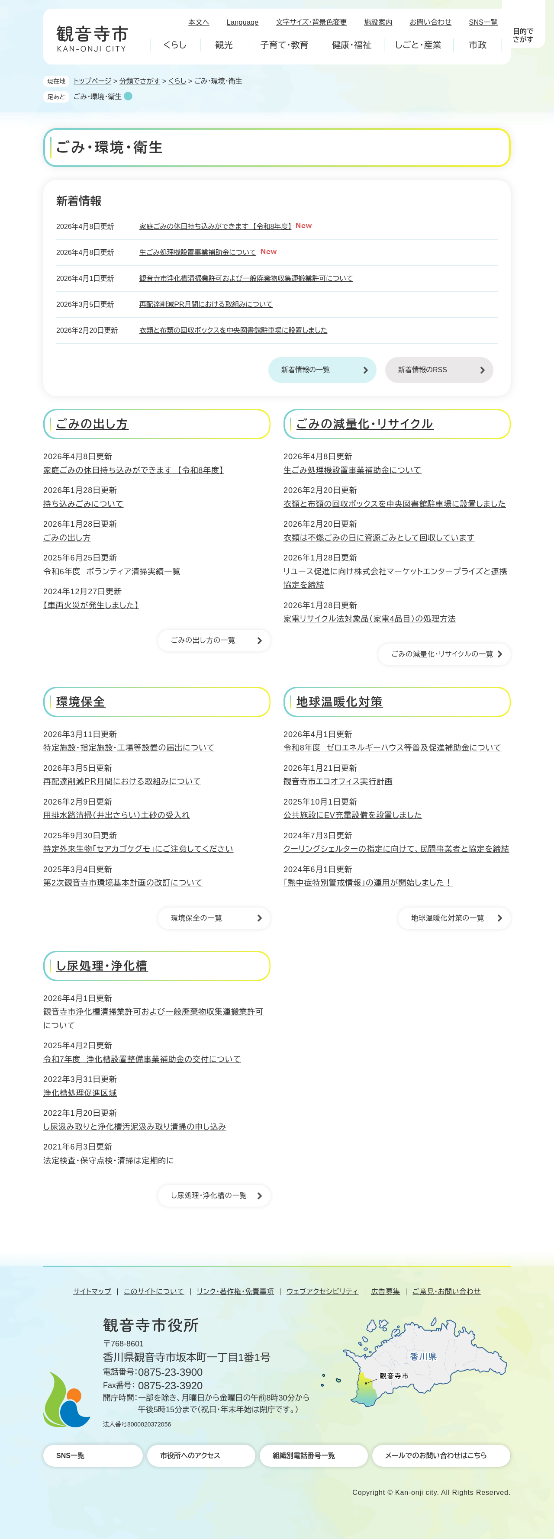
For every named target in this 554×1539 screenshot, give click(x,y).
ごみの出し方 (92, 424)
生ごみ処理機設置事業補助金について (197, 252)
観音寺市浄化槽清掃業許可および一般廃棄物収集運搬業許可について (246, 278)
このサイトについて (154, 1291)
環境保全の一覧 (196, 918)
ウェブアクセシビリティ (322, 1291)
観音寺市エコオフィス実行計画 (338, 781)
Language (243, 22)
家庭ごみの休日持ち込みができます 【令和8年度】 (215, 226)
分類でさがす (140, 81)
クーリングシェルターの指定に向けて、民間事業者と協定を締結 (396, 849)
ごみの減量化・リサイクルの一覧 (442, 654)
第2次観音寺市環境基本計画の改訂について (123, 883)
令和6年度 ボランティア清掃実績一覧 (111, 571)
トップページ (92, 81)
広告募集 (385, 1291)
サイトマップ (92, 1291)
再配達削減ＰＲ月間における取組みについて (206, 304)
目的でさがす (523, 35)
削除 (128, 96)
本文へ (198, 22)
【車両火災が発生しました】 (91, 605)
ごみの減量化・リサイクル (365, 424)
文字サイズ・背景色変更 (311, 22)
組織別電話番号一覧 (304, 1455)
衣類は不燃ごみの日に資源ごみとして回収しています (379, 538)
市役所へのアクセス (190, 1455)
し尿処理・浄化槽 (102, 965)
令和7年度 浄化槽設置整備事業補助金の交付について (142, 1059)
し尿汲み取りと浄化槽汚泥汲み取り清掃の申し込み (134, 1127)
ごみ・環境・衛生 (98, 96)
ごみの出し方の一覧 (203, 640)
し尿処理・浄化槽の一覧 (209, 1195)
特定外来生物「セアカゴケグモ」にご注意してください (138, 849)
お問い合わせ (431, 22)
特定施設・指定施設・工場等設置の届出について (129, 748)
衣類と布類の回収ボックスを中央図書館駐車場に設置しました (233, 330)
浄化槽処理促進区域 (80, 1093)
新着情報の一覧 (305, 369)
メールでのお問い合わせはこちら (436, 1455)
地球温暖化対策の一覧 (447, 918)
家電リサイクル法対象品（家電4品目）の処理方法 (369, 619)
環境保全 (81, 701)
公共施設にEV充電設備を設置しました (352, 815)
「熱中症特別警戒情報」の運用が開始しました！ (368, 883)
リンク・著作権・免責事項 (235, 1291)
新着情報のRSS (422, 369)
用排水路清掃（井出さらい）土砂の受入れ (116, 815)
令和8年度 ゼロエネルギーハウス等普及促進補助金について (392, 748)
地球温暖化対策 (339, 701)
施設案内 (378, 22)
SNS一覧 (483, 22)
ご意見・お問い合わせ (446, 1291)
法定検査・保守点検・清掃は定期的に (108, 1160)
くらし (177, 81)
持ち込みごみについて (83, 504)
